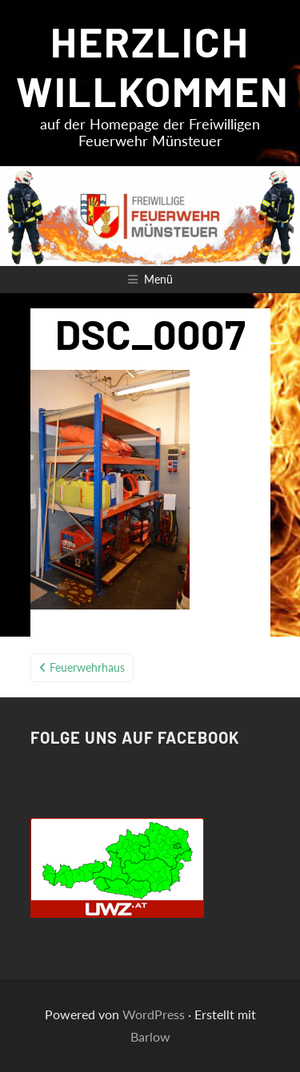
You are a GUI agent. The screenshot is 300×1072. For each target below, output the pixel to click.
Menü (158, 279)
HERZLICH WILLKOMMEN (153, 65)
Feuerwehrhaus (87, 667)
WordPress (153, 1014)
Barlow (150, 1036)
